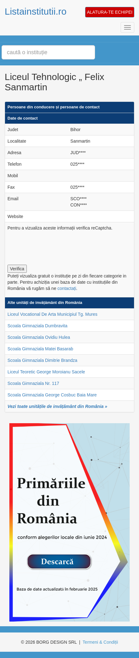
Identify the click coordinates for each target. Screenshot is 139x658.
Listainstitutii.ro (35, 11)
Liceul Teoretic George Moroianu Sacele (46, 371)
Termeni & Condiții (100, 642)
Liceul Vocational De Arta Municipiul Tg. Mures (52, 314)
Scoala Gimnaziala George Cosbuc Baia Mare (52, 394)
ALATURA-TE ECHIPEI (109, 12)
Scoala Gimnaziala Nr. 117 (33, 383)
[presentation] (54, 246)
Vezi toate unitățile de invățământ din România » (57, 406)
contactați (66, 288)
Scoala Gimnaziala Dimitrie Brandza (42, 360)
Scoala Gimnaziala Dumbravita (37, 325)
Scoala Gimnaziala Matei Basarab (40, 348)
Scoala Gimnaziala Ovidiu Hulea (38, 337)
